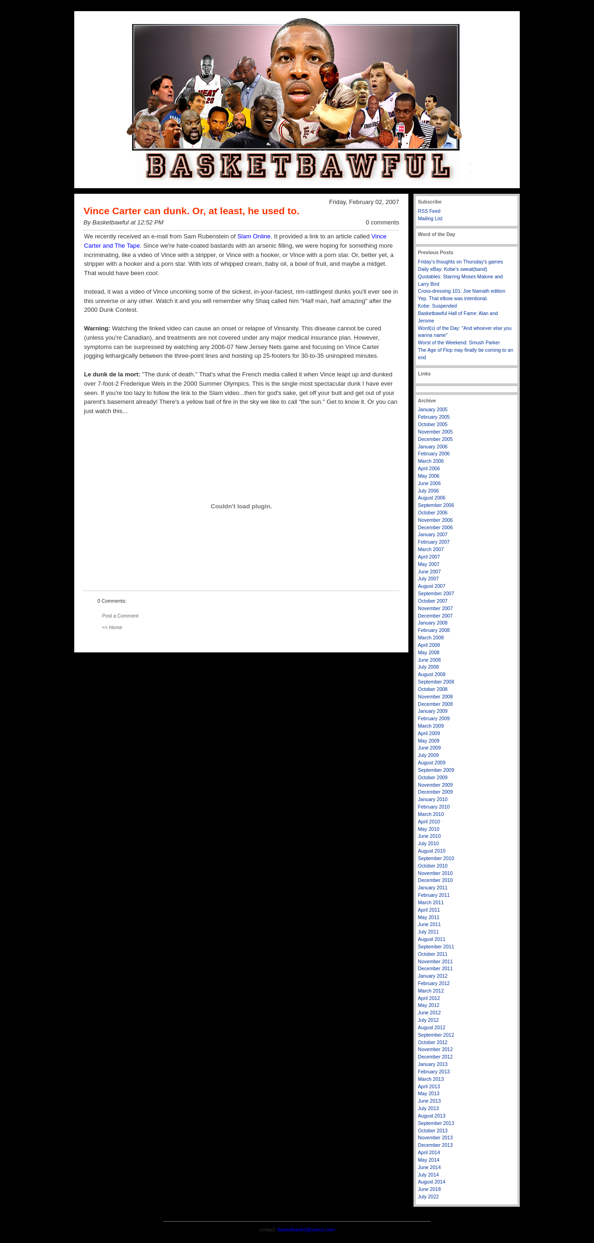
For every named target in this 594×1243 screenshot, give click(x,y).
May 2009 (428, 740)
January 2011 (433, 887)
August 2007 (432, 586)
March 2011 (431, 902)
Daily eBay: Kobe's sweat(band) (452, 269)
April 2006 (429, 468)
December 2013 (435, 1145)
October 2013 (433, 1130)
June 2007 (429, 571)
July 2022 (428, 1196)
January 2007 (433, 534)
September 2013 (436, 1123)
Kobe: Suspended (437, 306)
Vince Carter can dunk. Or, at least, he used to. (191, 210)
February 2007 (434, 542)
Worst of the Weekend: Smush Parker (459, 342)
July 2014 (428, 1174)
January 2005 (433, 409)
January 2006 (433, 446)
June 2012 (429, 1012)
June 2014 (429, 1167)
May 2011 (428, 917)
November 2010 (435, 873)
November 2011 (435, 961)
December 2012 (435, 1056)
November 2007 (435, 608)
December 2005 (435, 439)
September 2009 (436, 770)
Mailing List (430, 218)
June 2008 (429, 660)
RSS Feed (429, 211)
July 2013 (428, 1108)
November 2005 (435, 431)
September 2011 (436, 946)
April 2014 (429, 1152)
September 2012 (436, 1035)
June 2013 (429, 1101)
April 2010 (429, 821)
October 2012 (433, 1042)
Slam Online (254, 236)
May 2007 (428, 564)
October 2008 (433, 689)
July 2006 (428, 490)
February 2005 (434, 417)
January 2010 (433, 799)
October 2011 (433, 954)
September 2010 (436, 858)
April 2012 (429, 998)
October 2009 (433, 777)
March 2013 (431, 1079)
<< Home (112, 627)
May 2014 (428, 1160)
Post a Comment (120, 615)
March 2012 (431, 990)
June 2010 (429, 836)
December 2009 (435, 792)
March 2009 (431, 726)
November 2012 (435, 1049)
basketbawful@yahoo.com (306, 1229)
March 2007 (431, 549)
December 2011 (435, 968)
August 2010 (432, 851)
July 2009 (428, 755)
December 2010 (435, 880)
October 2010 (433, 865)
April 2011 (429, 910)
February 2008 (434, 630)
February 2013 (434, 1071)
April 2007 (429, 556)
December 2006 (435, 527)
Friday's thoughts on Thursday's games (460, 261)
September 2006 (436, 505)
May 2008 (428, 652)
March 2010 (431, 814)
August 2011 (432, 939)
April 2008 (429, 645)
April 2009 (429, 733)
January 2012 (433, 976)
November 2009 (435, 785)
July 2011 (428, 931)
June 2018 (429, 1189)
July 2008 (428, 667)
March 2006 (431, 461)
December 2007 (435, 615)
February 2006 (434, 453)
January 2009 (433, 711)
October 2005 (433, 424)
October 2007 (433, 601)
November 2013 (435, 1137)
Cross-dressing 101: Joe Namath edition (461, 291)
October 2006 (433, 512)
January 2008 (433, 622)
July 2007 (428, 578)
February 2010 (434, 806)
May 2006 (428, 476)
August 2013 (432, 1115)
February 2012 (434, 983)
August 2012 (432, 1027)
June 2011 (429, 924)
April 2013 (429, 1086)
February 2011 (434, 895)
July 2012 (428, 1020)
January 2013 (433, 1064)
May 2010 (428, 829)
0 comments (382, 222)
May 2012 (428, 1005)
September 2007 (436, 593)
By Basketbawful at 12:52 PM (123, 222)
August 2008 (432, 674)
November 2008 (435, 696)
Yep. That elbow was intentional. (453, 298)
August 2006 (432, 497)
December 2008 (435, 704)
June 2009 (429, 747)
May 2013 (428, 1093)
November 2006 (435, 520)
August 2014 (432, 1181)
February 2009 (434, 718)
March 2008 (431, 637)
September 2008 (436, 681)
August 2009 (432, 762)
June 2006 (429, 483)
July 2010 (428, 843)
